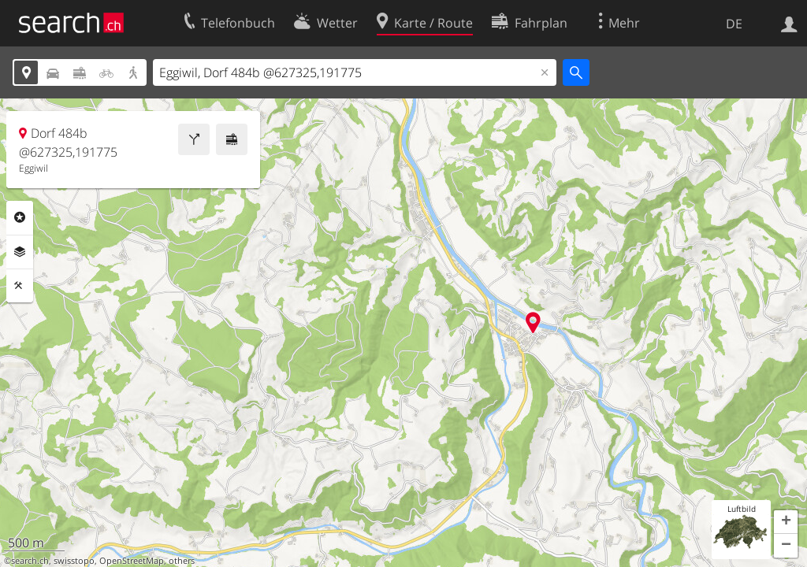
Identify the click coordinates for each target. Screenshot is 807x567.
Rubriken (19, 217)
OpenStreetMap (131, 560)
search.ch (30, 560)
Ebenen (19, 252)
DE (734, 23)
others (182, 560)
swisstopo (74, 560)
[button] (786, 522)
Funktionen (19, 285)
